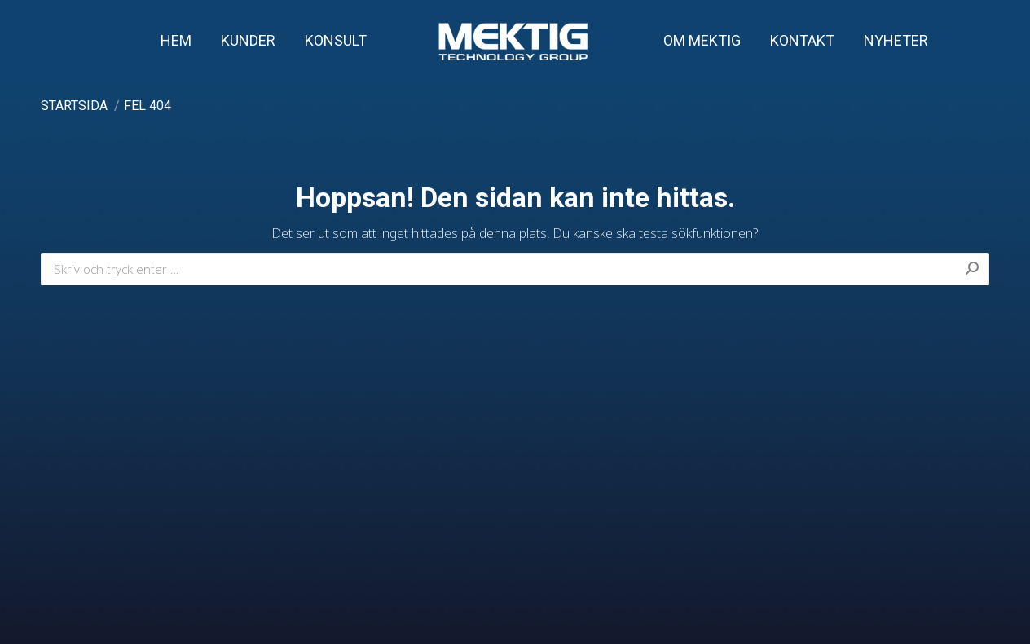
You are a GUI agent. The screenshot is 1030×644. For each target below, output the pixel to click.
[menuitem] (176, 41)
